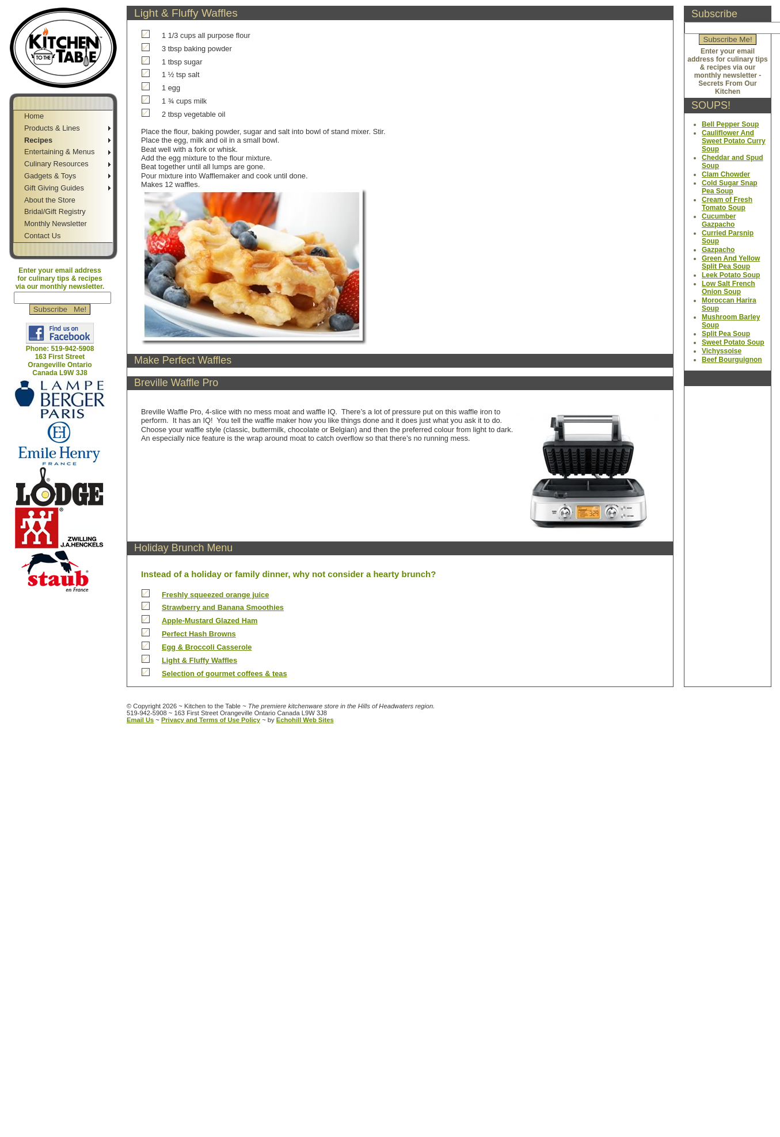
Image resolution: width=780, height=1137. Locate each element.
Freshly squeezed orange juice (215, 594)
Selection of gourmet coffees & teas (224, 673)
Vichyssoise (721, 351)
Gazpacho (718, 250)
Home (34, 116)
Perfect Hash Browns (199, 633)
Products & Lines (52, 128)
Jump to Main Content (64, 605)
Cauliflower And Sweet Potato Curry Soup (734, 141)
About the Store (49, 200)
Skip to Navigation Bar (39, 4)
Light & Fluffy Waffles (199, 660)
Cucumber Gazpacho (719, 220)
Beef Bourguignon (732, 360)
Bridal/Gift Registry (55, 211)
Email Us (140, 719)
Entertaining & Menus (59, 151)
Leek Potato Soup (731, 275)
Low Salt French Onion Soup (728, 288)
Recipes (38, 140)
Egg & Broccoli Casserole (207, 647)
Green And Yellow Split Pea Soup (731, 262)
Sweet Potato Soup (733, 342)
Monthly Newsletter (55, 223)
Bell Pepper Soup (730, 124)
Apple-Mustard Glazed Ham (209, 620)
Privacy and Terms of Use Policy (210, 719)
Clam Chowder (726, 174)
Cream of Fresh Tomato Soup (727, 204)
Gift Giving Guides (54, 188)
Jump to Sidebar (112, 4)
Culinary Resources (56, 163)
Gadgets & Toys (50, 175)
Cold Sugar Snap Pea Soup (730, 187)
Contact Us (42, 235)
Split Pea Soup (726, 334)
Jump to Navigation (60, 596)
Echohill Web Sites (305, 719)
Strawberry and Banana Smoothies (223, 607)
